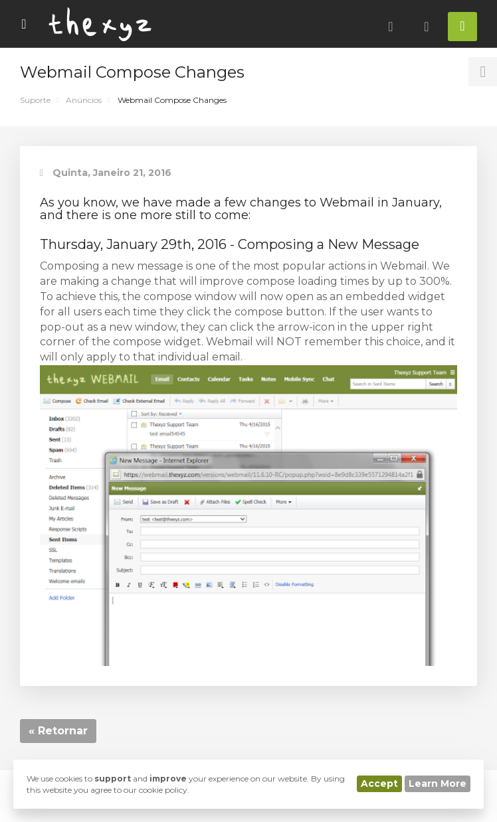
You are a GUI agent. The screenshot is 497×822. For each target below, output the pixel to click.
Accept (379, 783)
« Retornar (58, 730)
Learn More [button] (437, 783)
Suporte (35, 100)
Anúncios (84, 100)
